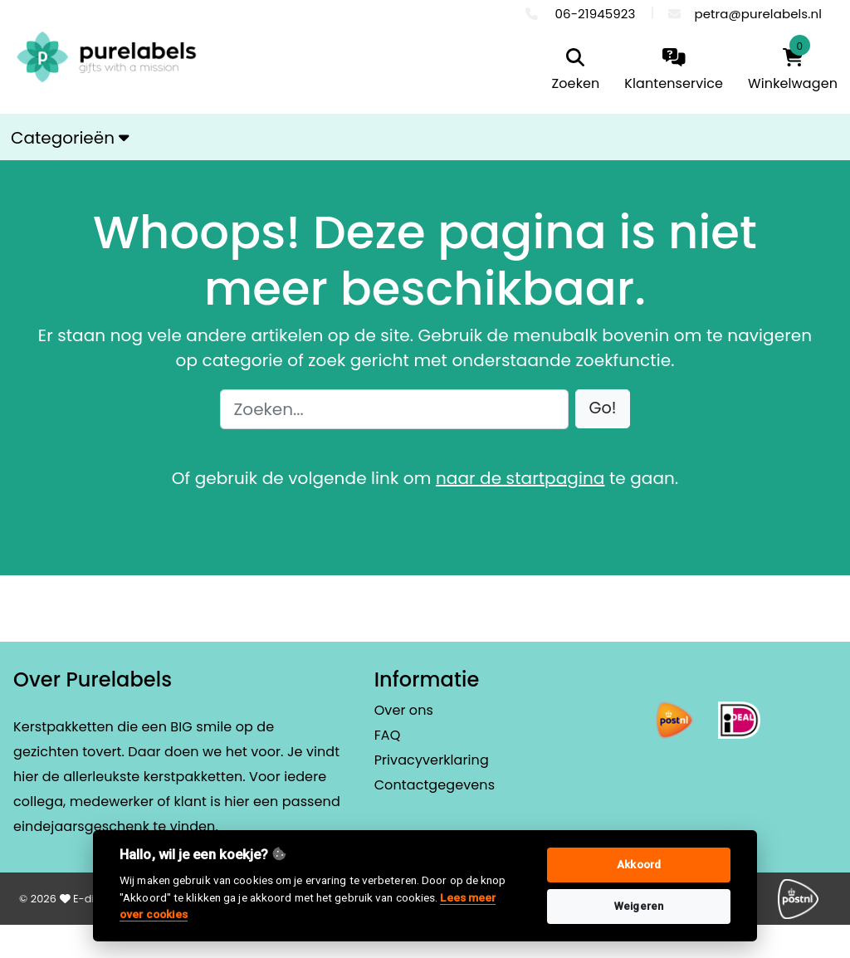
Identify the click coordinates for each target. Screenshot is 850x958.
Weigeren (638, 906)
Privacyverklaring (431, 760)
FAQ (387, 735)
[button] (603, 408)
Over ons (403, 710)
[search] (576, 71)
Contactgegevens (434, 784)
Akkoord (639, 864)
